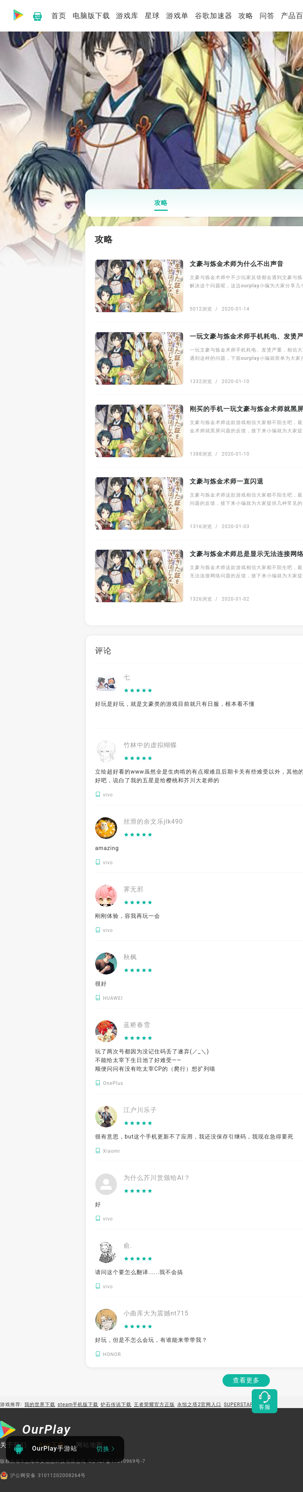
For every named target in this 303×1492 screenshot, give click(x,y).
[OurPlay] (35, 1430)
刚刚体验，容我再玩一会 (127, 916)
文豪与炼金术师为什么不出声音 (237, 264)
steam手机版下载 (78, 1404)
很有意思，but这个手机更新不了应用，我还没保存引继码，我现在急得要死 (194, 1136)
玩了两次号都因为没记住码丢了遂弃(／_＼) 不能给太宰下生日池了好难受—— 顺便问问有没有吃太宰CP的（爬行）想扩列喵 (155, 1060)
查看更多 (246, 1380)
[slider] (138, 691)
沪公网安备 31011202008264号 (43, 1475)
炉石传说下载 (116, 1404)
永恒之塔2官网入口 (199, 1404)
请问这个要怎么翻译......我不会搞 (139, 1272)
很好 (101, 983)
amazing (107, 848)
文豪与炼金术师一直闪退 (227, 481)
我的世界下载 (39, 1404)
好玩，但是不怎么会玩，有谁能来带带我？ (151, 1340)
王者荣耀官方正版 (154, 1404)
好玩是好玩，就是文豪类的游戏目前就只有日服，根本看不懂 (175, 704)
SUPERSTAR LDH (245, 1404)
